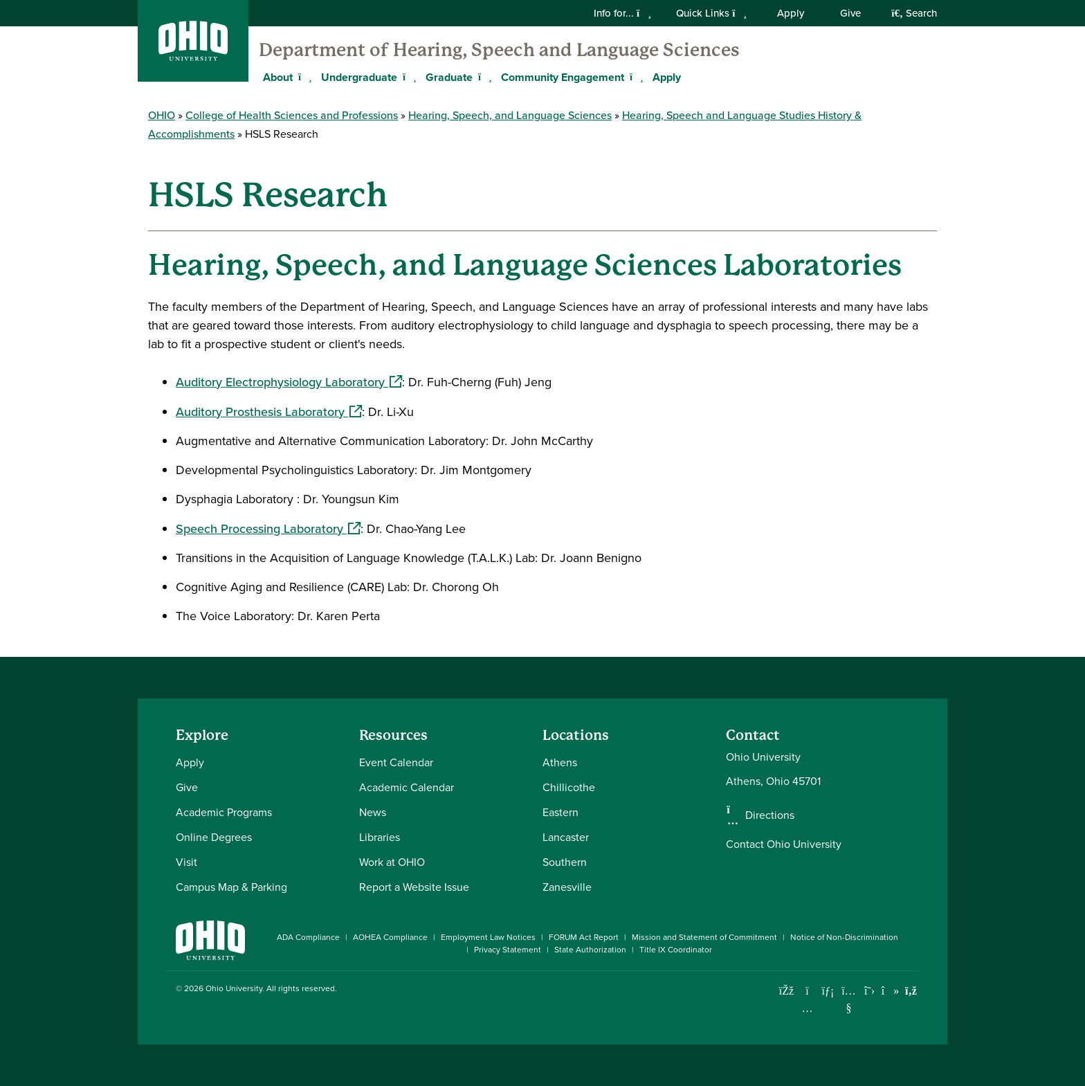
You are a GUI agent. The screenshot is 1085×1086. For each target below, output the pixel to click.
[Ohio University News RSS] (911, 990)
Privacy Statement (507, 949)
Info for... (622, 13)
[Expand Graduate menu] (483, 76)
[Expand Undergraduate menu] (407, 76)
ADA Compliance (308, 937)
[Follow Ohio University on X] (869, 990)
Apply (790, 13)
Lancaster (565, 837)
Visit (186, 862)
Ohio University (234, 988)
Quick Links (711, 13)
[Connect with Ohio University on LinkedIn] (828, 990)
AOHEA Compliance (390, 937)
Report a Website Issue (414, 887)
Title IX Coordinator (675, 949)
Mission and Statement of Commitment (704, 937)
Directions (769, 815)
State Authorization (590, 949)
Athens (559, 762)
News (372, 812)
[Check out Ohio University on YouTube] (848, 999)
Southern (564, 862)
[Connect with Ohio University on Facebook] (786, 990)
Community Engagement (562, 77)
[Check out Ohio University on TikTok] (890, 990)
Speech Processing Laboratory (268, 529)
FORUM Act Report (584, 937)
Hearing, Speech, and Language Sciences (510, 115)
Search (914, 13)
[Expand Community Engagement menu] (634, 76)
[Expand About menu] (303, 76)
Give (850, 13)
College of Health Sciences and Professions (291, 115)
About (278, 77)
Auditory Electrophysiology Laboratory (289, 382)
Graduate (449, 77)
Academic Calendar (406, 787)
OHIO (161, 115)
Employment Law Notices (488, 937)
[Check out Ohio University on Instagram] (807, 1008)
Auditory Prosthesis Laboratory (269, 412)
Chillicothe (568, 787)
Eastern (560, 812)
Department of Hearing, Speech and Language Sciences (499, 49)
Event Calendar (396, 762)
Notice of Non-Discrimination (844, 937)
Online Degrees (214, 837)
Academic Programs (224, 812)
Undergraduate (359, 77)
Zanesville (567, 887)
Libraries (379, 837)
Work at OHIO (392, 862)
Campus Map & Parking (231, 887)
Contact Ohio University (783, 844)
